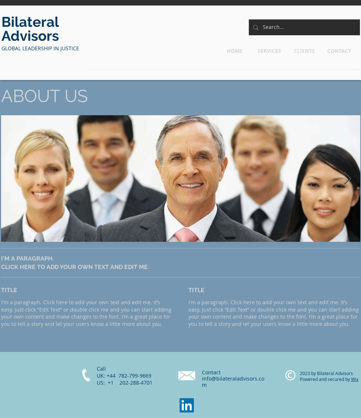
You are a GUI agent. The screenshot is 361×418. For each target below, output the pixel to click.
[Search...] (304, 27)
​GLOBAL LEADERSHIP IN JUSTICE (41, 48)
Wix (354, 379)
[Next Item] (347, 178)
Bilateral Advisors (30, 29)
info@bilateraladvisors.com (233, 381)
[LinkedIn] (187, 405)
